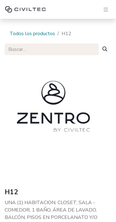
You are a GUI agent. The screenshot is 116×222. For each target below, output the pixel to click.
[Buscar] (104, 49)
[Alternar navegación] (105, 9)
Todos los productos (32, 33)
